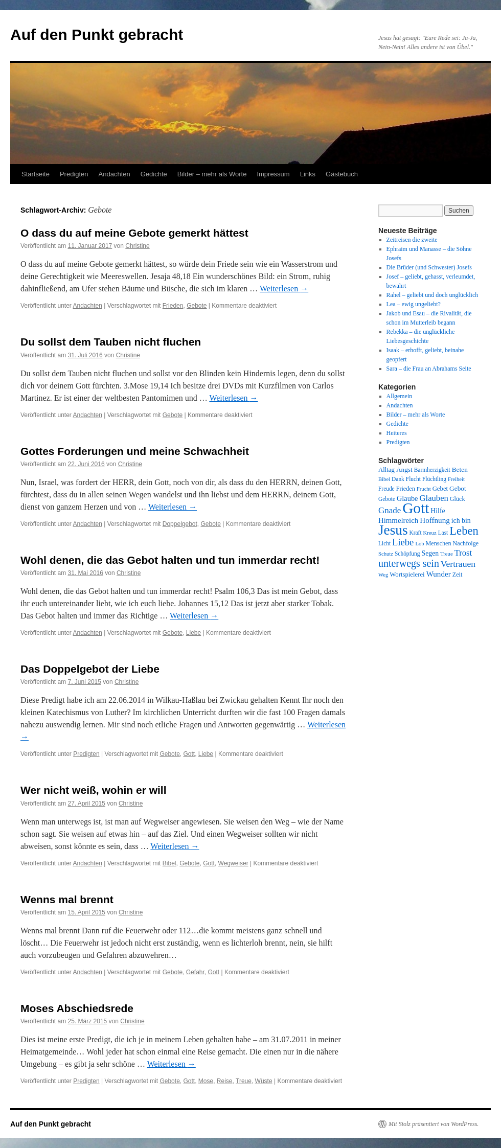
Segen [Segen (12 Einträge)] (430, 553)
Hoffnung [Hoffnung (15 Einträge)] (435, 520)
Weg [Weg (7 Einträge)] (383, 575)
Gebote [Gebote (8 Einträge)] (386, 499)
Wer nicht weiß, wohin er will (93, 790)
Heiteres (396, 433)
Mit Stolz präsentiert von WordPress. (434, 1124)
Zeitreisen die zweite (412, 239)
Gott (189, 753)
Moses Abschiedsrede (76, 1008)
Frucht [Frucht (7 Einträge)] (424, 489)
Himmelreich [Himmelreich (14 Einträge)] (398, 520)
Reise (225, 1081)
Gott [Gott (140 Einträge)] (415, 508)
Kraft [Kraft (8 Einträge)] (415, 533)
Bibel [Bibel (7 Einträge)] (384, 479)
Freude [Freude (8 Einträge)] (386, 489)
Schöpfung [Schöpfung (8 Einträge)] (407, 553)
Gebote (197, 305)
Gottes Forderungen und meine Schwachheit (134, 451)
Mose (205, 1081)
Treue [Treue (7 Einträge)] (446, 554)
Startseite (35, 174)
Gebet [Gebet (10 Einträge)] (440, 488)
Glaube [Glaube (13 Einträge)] (407, 498)
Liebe (193, 632)
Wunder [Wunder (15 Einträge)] (438, 574)
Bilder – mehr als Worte (212, 174)
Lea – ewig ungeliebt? (413, 304)
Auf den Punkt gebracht (96, 34)
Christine (137, 245)
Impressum (273, 174)
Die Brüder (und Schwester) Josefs (429, 267)
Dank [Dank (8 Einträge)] (398, 479)
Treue (244, 1081)
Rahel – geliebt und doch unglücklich (432, 295)
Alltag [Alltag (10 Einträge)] (386, 469)
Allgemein (399, 396)
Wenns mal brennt (66, 899)
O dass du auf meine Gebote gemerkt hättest (134, 233)
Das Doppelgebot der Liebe (90, 669)
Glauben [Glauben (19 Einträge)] (434, 498)
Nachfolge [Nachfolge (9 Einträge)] (466, 543)
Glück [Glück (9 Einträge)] (457, 498)
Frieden (173, 305)
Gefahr (195, 972)
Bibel (169, 863)
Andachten (114, 174)
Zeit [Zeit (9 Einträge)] (457, 574)
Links (307, 174)
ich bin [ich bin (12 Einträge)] (461, 520)
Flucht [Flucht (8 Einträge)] (413, 479)
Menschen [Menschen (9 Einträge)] (438, 543)
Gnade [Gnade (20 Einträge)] (389, 510)
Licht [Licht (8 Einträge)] (384, 543)
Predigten (74, 174)
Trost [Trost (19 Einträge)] (463, 553)
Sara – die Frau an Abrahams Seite (428, 368)
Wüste (263, 1081)
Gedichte (154, 174)
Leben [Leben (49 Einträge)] (464, 530)
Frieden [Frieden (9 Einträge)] (405, 488)
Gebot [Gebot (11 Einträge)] (457, 488)
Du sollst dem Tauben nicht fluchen (110, 342)
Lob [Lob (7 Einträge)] (419, 543)
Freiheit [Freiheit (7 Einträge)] (456, 479)
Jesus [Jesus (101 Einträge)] (393, 530)
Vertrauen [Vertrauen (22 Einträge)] (458, 564)
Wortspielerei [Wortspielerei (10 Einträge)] (407, 574)
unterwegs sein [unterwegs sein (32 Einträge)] (408, 563)
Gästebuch (342, 174)
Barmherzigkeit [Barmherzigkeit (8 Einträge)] (432, 470)
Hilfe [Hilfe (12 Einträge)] (437, 511)
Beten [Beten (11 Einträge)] (460, 469)
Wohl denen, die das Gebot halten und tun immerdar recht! (170, 560)
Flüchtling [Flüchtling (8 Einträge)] (434, 479)
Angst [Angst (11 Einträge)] (404, 469)
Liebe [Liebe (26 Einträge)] (403, 542)
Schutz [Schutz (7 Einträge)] (385, 554)
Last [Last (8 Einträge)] (443, 533)
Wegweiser (233, 863)
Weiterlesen (284, 288)
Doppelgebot (180, 523)
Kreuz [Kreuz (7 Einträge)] (430, 533)
